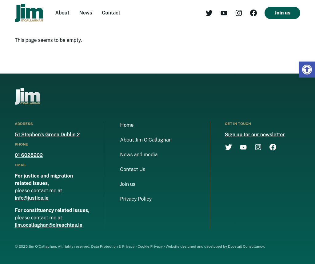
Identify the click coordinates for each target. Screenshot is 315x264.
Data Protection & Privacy (113, 246)
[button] (307, 70)
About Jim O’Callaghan (146, 140)
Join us (282, 13)
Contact (111, 13)
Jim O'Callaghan (42, 246)
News (85, 13)
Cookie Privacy (150, 246)
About (62, 13)
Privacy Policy (136, 199)
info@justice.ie (32, 198)
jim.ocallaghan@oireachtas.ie (48, 225)
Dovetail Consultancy (246, 246)
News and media (139, 155)
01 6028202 (29, 155)
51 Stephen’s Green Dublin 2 (47, 135)
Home (127, 125)
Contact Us (132, 169)
